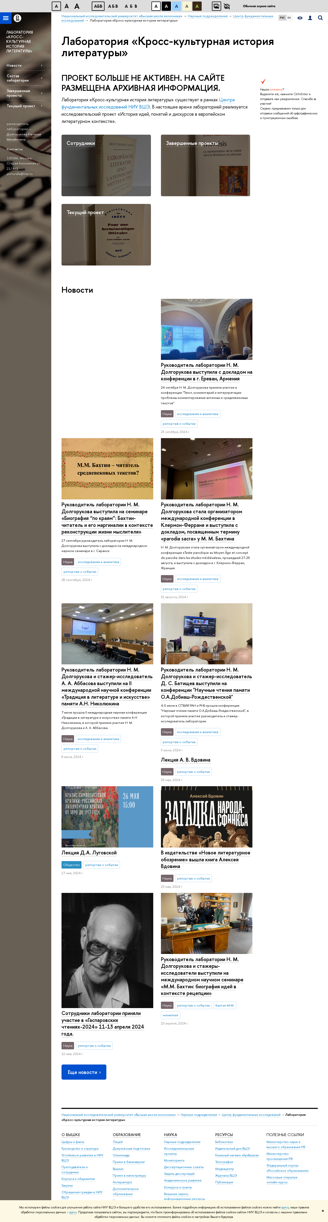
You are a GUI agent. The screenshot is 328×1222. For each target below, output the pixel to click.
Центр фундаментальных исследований (251, 1027)
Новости (14, 65)
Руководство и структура (79, 1061)
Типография (224, 1074)
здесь (285, 1207)
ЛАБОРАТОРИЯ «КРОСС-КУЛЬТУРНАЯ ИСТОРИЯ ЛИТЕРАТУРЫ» (19, 41)
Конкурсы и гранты (178, 1100)
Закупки (67, 1098)
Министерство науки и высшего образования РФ (285, 1057)
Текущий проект (21, 105)
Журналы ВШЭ (226, 1088)
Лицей (118, 1054)
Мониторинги (174, 1073)
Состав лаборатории (18, 78)
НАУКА (170, 1047)
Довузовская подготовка (131, 1061)
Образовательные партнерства (126, 1129)
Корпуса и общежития (78, 1091)
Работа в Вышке (72, 1192)
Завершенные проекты (18, 92)
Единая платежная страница (81, 1186)
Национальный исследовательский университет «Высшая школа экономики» (118, 1027)
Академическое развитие (183, 1093)
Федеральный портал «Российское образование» (287, 1080)
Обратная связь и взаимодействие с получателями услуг (127, 1143)
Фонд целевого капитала (80, 1117)
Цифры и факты (72, 1054)
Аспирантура (122, 1094)
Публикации (224, 1094)
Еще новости (85, 984)
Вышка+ (118, 1081)
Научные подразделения (199, 1027)
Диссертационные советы (184, 1080)
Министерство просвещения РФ (279, 1069)
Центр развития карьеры (131, 1113)
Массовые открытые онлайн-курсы (282, 1092)
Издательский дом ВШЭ (232, 1061)
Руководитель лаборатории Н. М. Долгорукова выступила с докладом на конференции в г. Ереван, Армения (107, 371)
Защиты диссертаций (179, 1086)
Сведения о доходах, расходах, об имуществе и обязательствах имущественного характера (82, 1142)
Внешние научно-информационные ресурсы (184, 1109)
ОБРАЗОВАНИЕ (127, 1047)
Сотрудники (81, 143)
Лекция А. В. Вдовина (185, 609)
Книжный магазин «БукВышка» (237, 1068)
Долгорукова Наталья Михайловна (24, 137)
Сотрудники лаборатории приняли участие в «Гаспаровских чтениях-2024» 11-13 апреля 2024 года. (102, 887)
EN (289, 17)
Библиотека (224, 1054)
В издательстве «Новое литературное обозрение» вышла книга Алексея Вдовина (205, 802)
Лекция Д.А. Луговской (188, 702)
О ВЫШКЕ (70, 1047)
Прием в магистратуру (129, 1088)
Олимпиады (121, 1068)
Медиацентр (224, 1081)
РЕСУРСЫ (224, 1047)
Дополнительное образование (126, 1104)
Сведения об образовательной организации (74, 1162)
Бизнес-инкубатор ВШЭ (130, 1120)
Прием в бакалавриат (129, 1074)
